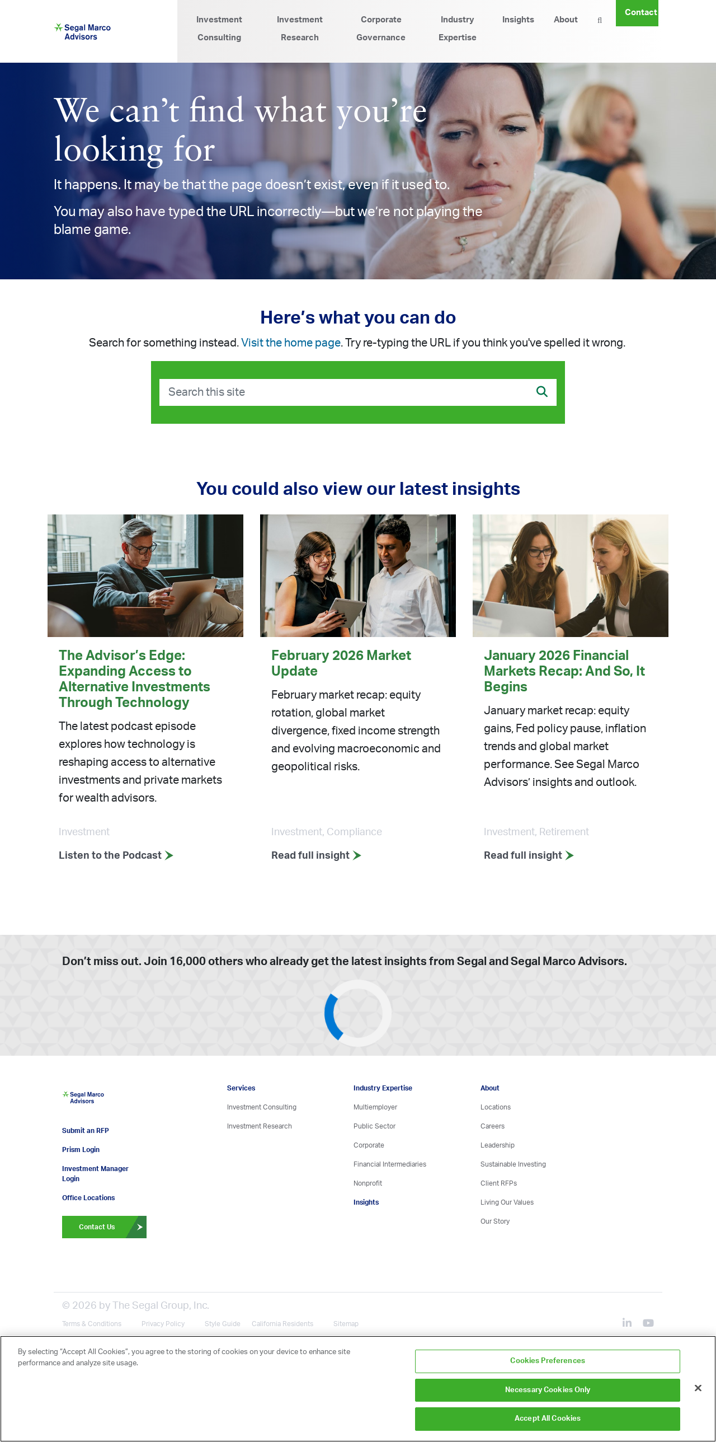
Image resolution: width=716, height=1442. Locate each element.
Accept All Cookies (548, 1418)
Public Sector (374, 1126)
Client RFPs (499, 1183)
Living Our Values (507, 1202)
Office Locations (88, 1197)
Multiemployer (375, 1107)
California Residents (282, 1323)
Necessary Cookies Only (548, 1390)
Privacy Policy (163, 1323)
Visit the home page (291, 343)
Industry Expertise (458, 29)
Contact (641, 12)
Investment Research (300, 29)
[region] (358, 1389)
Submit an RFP (85, 1130)
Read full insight (316, 856)
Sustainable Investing (513, 1164)
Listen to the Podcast (116, 856)
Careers (493, 1126)
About (566, 20)
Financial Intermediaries (390, 1164)
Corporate (369, 1145)
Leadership (498, 1145)
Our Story (495, 1221)
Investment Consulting (219, 29)
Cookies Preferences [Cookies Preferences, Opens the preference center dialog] (547, 1361)
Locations (496, 1107)
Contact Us (112, 1226)
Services (241, 1088)
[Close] (698, 1388)
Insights (518, 20)
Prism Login (81, 1149)
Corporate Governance (381, 29)
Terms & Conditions (91, 1323)
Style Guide (223, 1323)
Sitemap (346, 1323)
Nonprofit (368, 1183)
